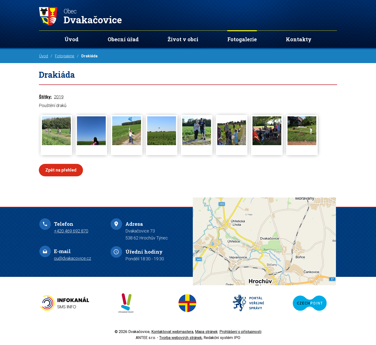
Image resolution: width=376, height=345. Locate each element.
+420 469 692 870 (71, 230)
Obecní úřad (123, 39)
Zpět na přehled (60, 169)
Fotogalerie (242, 39)
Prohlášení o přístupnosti (240, 331)
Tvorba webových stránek (180, 337)
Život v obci (183, 39)
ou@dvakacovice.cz (72, 258)
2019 (59, 96)
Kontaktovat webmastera (172, 331)
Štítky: (45, 96)
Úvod (72, 39)
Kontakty (298, 39)
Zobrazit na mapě (264, 241)
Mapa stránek (206, 331)
